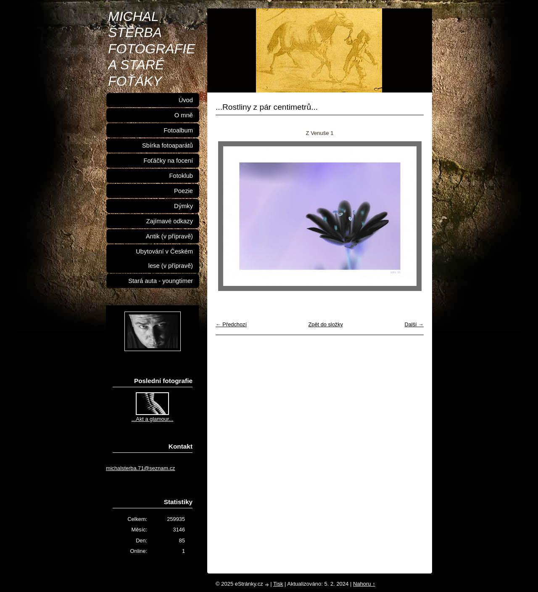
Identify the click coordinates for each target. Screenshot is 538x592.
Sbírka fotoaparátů (167, 145)
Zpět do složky (325, 324)
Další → (414, 324)
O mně (183, 115)
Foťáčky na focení (168, 160)
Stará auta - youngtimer (160, 281)
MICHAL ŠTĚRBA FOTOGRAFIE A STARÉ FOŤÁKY (151, 49)
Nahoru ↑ (364, 584)
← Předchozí (231, 324)
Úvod (186, 100)
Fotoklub (181, 175)
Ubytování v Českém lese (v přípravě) (164, 258)
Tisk (278, 584)
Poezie (183, 191)
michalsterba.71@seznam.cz (140, 468)
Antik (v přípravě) (169, 236)
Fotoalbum (178, 130)
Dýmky (183, 206)
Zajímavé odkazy (169, 221)
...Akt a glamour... (153, 419)
